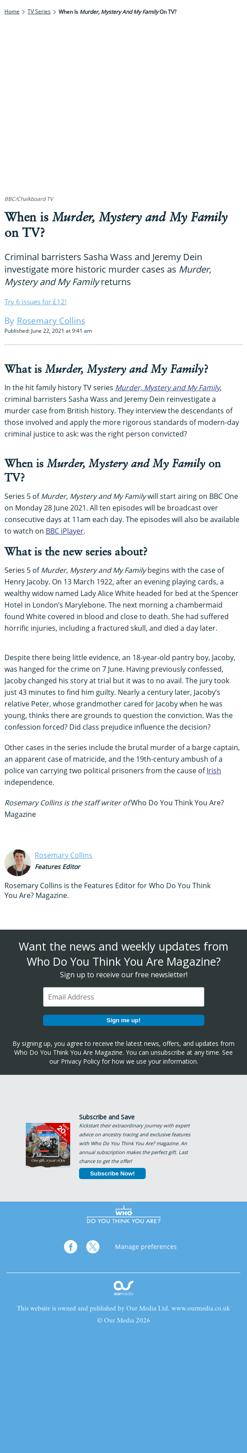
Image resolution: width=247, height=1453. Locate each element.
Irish (214, 770)
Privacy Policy (80, 1061)
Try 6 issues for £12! (35, 301)
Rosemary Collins (63, 855)
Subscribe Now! (112, 1173)
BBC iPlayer (65, 531)
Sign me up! (123, 1020)
